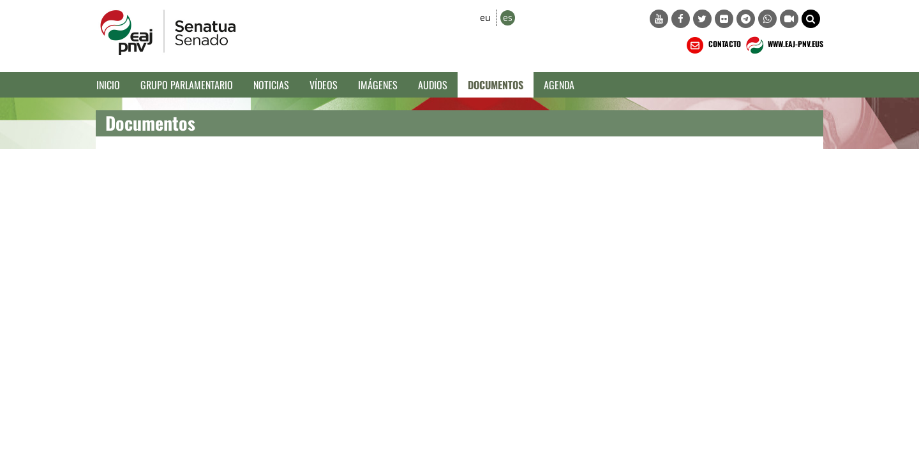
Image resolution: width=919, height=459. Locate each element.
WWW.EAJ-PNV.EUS (783, 45)
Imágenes (378, 84)
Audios (432, 84)
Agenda (559, 84)
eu (485, 17)
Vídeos (324, 84)
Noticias (271, 84)
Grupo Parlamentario (186, 84)
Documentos (495, 84)
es (507, 17)
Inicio (108, 84)
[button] (811, 19)
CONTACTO (712, 45)
